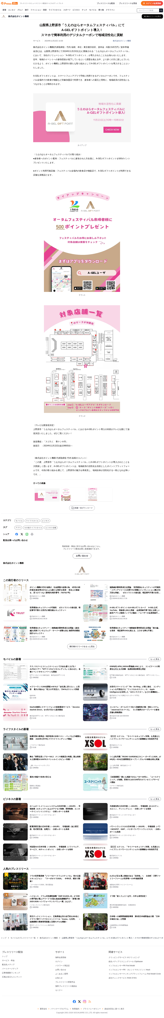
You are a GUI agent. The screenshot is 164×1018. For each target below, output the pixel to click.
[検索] (161, 10)
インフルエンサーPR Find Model (122, 966)
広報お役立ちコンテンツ (12, 977)
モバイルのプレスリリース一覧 (23, 938)
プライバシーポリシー (92, 1009)
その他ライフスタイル (33, 528)
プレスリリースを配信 (106, 3)
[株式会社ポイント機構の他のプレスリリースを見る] (152, 16)
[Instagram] (84, 1001)
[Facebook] (16, 534)
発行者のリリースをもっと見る (82, 646)
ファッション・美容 (38, 10)
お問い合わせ (82, 556)
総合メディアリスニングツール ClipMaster (126, 961)
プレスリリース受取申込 (65, 982)
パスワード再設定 (62, 966)
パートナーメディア (10, 969)
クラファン (110, 10)
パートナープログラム (60, 1009)
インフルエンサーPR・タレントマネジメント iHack (129, 970)
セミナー (59, 990)
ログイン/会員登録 (152, 3)
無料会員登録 (60, 957)
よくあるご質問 (61, 974)
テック (84, 10)
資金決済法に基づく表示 (114, 1009)
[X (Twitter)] (21, 534)
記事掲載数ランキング (11, 973)
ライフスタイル (55, 10)
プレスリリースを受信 (128, 3)
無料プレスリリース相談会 (66, 986)
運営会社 (43, 1009)
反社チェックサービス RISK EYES (123, 978)
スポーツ (66, 10)
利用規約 (75, 1009)
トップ (3, 938)
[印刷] (32, 534)
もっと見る (154, 659)
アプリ (18, 528)
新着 (4, 10)
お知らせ (59, 978)
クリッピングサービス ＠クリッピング (124, 957)
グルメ (20, 10)
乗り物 (101, 10)
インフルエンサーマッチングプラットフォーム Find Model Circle (135, 974)
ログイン (59, 961)
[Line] (27, 534)
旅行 (26, 10)
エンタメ (11, 10)
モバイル (92, 10)
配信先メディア (8, 965)
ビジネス (76, 10)
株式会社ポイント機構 (122, 41)
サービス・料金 (8, 960)
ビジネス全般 (50, 528)
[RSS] (89, 1001)
